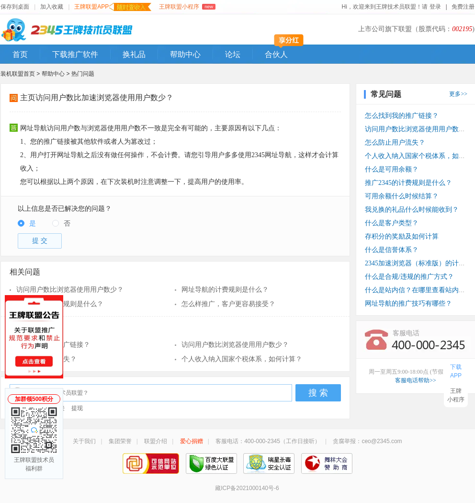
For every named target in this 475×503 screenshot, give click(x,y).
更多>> (458, 94)
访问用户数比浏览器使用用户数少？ (70, 289)
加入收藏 (51, 6)
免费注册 (463, 6)
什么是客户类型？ (391, 223)
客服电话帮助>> (415, 380)
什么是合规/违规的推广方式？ (409, 276)
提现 (77, 408)
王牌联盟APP (112, 7)
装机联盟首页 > (20, 73)
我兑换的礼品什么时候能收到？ (412, 209)
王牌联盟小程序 (187, 6)
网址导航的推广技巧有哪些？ (408, 303)
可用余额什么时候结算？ (402, 196)
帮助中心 (185, 54)
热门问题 (82, 73)
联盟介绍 (155, 441)
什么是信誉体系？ (391, 249)
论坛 (232, 54)
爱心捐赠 (191, 441)
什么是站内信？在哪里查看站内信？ (418, 290)
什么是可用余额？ (391, 169)
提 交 (39, 240)
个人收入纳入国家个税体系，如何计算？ (241, 359)
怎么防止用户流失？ (46, 359)
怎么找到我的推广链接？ (53, 344)
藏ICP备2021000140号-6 (247, 488)
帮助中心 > (56, 73)
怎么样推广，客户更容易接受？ (228, 304)
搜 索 (318, 393)
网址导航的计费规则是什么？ (225, 289)
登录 (435, 6)
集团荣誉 (120, 441)
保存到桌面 (14, 6)
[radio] (27, 224)
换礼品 (134, 54)
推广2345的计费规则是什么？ (59, 304)
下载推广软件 (75, 54)
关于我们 (84, 441)
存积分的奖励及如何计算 (402, 236)
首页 (20, 54)
